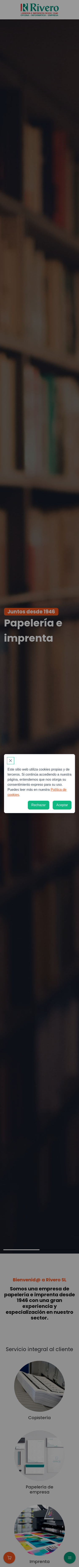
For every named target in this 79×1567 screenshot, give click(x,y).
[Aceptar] (62, 805)
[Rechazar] (38, 805)
